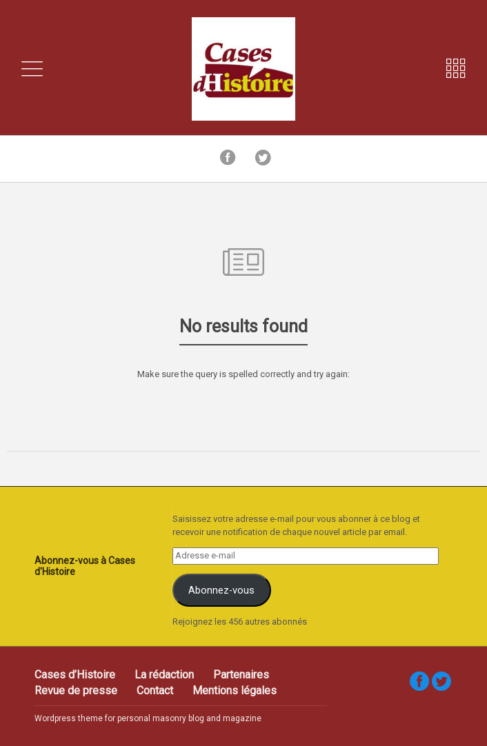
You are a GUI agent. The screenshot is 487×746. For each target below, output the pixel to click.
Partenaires (241, 674)
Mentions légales (234, 690)
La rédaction (164, 674)
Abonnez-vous (221, 590)
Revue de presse (75, 690)
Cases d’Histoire (74, 674)
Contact (155, 690)
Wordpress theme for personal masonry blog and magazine (147, 718)
